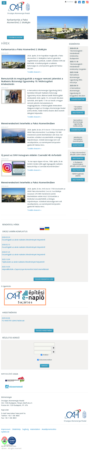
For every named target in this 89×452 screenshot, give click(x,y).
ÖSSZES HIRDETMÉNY (44, 331)
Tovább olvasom (15, 37)
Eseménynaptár (77, 99)
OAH (19, 7)
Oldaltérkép (16, 429)
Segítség (25, 429)
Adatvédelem (35, 429)
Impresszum (5, 429)
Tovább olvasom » (34, 72)
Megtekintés (78, 113)
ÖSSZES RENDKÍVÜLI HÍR (44, 279)
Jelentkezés (78, 145)
